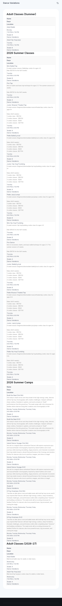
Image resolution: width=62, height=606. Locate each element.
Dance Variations (11, 3)
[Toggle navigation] (57, 3)
